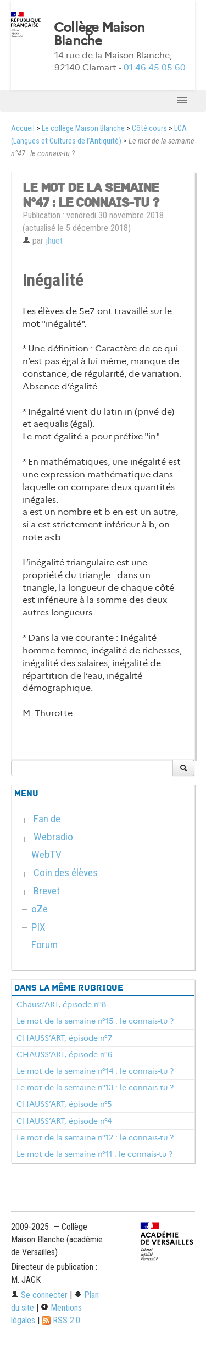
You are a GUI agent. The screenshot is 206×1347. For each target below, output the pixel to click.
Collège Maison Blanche (99, 34)
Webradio (53, 837)
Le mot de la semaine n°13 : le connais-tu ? (95, 1087)
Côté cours (149, 128)
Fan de (47, 818)
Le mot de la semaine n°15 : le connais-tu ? (95, 1021)
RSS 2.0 (61, 1320)
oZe (39, 909)
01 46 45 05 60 (155, 67)
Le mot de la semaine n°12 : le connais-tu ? (95, 1137)
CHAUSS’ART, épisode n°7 (64, 1038)
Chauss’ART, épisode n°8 (61, 1004)
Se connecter (39, 1295)
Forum (44, 944)
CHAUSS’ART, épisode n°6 (64, 1054)
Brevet (47, 890)
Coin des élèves (66, 872)
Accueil (23, 128)
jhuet (54, 240)
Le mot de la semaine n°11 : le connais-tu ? (94, 1154)
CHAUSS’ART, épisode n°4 (64, 1121)
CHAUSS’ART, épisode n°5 (64, 1104)
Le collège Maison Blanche (83, 128)
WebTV (46, 854)
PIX (38, 927)
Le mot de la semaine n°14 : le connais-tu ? (95, 1071)
